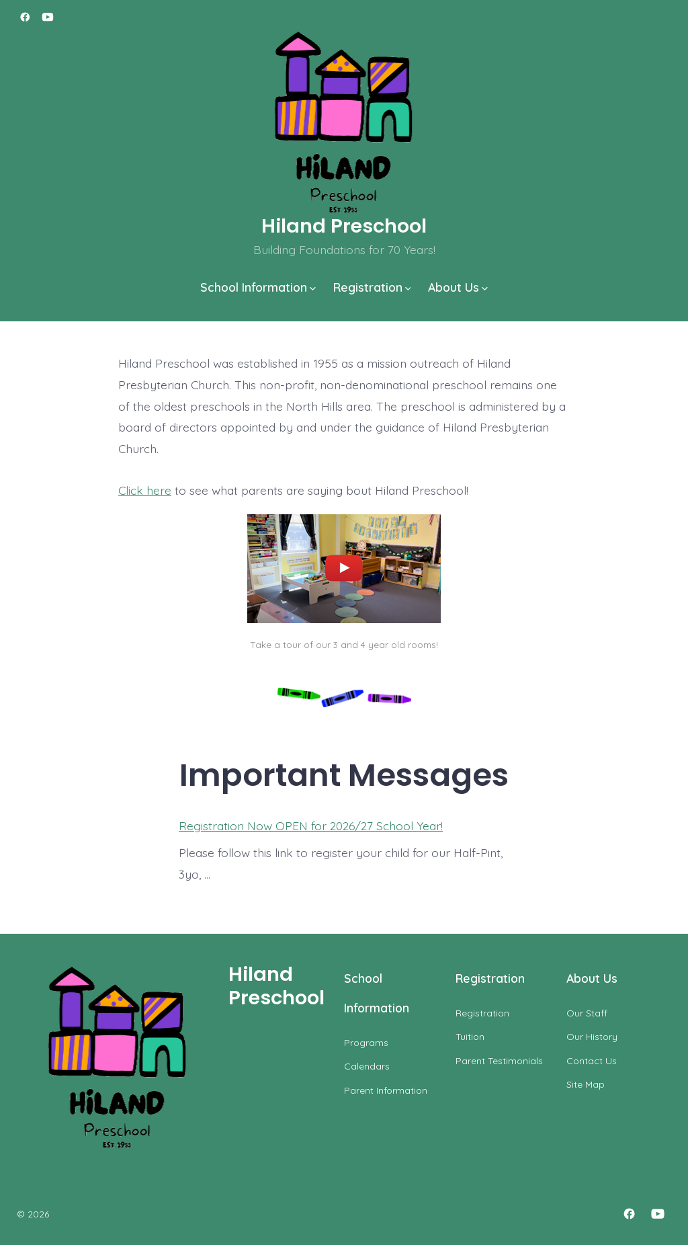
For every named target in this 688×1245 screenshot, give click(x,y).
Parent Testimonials (499, 1061)
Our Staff (586, 1013)
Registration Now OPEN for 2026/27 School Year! (311, 825)
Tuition (470, 1037)
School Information (258, 287)
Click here (144, 490)
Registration (372, 287)
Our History (591, 1037)
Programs (366, 1043)
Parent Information (385, 1090)
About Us (458, 287)
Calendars (367, 1066)
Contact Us (591, 1061)
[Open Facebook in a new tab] (25, 17)
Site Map (585, 1084)
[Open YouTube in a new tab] (47, 17)
